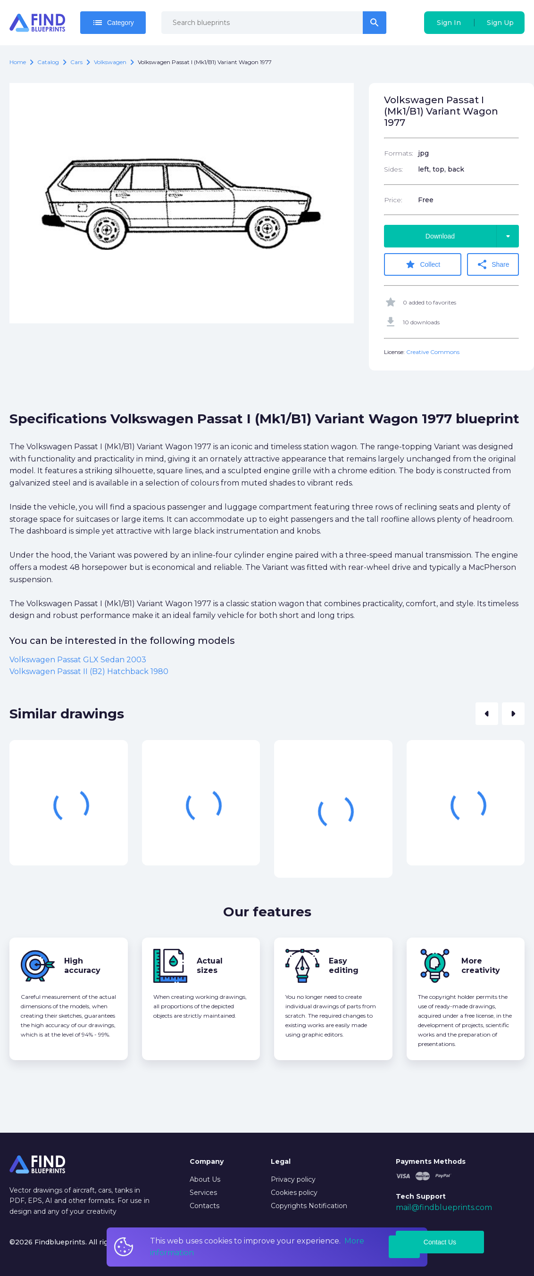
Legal (281, 1161)
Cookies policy (294, 1192)
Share (492, 264)
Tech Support (421, 1196)
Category (113, 22)
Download (472, 236)
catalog (48, 62)
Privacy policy (293, 1179)
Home (17, 62)
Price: (393, 200)
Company (207, 1161)
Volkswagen (110, 62)
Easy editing (344, 965)
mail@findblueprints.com (444, 1207)
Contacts (204, 1206)
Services (203, 1192)
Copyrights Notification (309, 1206)
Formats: (398, 153)
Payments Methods (431, 1161)
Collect (422, 264)
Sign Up (500, 22)
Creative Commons (432, 351)
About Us (205, 1179)
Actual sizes (210, 965)
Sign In (449, 22)
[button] (487, 713)
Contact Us (440, 1242)
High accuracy (82, 965)
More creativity (480, 965)
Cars (76, 62)
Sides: (393, 169)
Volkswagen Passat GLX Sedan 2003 (77, 659)
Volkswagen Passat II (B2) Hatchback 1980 (88, 671)
